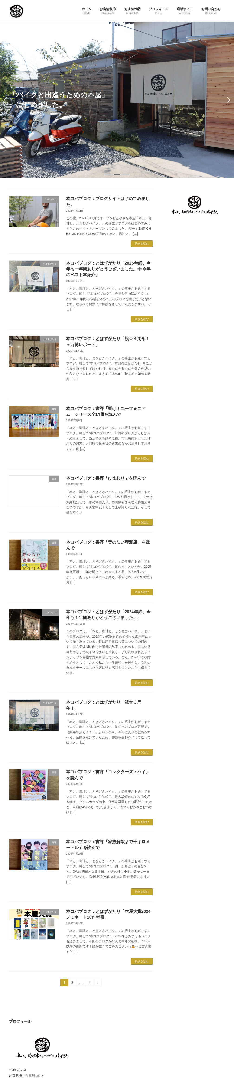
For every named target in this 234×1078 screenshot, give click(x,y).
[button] (108, 174)
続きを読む (142, 243)
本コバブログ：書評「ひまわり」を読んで (106, 478)
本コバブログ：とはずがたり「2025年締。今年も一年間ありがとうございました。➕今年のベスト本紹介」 (108, 269)
